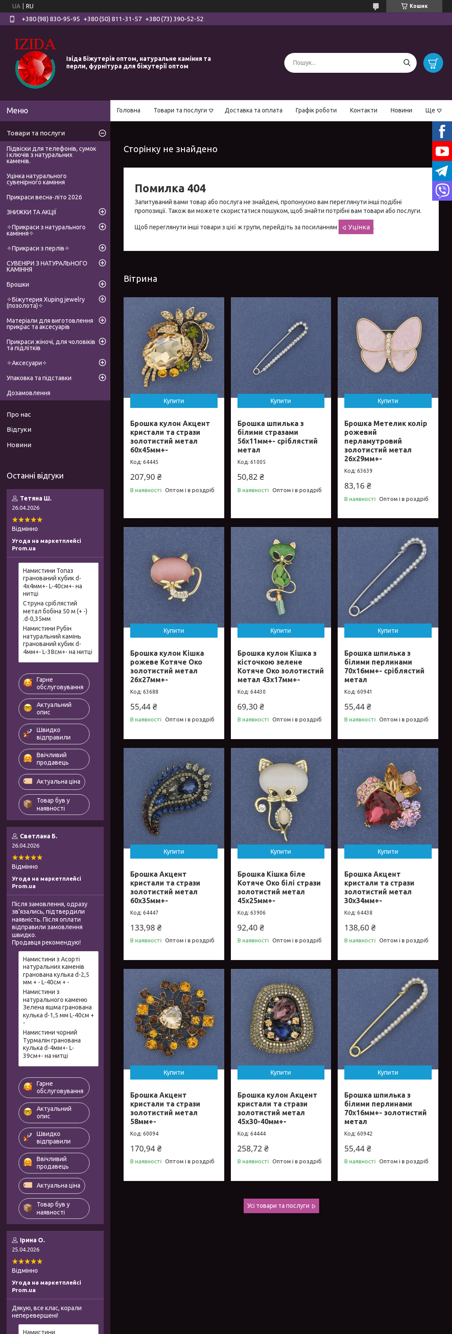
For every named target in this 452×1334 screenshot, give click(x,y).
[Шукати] (407, 63)
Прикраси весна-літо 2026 (44, 197)
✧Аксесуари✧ (27, 362)
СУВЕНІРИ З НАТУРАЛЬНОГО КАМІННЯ (47, 266)
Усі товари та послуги (278, 1205)
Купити (174, 400)
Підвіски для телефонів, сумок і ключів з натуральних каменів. (51, 154)
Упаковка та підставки (39, 377)
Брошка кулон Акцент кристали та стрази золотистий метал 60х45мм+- (170, 436)
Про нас (19, 414)
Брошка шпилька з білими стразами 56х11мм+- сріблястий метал (277, 436)
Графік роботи (316, 110)
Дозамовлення (28, 392)
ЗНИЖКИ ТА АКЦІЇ (31, 212)
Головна (128, 110)
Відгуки (19, 429)
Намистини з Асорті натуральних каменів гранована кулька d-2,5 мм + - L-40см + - (56, 971)
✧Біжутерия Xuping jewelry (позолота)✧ (46, 302)
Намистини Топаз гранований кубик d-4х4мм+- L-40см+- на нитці (52, 582)
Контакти (363, 110)
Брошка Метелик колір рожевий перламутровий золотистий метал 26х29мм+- (385, 441)
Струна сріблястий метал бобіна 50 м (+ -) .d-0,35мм (55, 611)
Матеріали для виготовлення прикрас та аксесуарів (50, 323)
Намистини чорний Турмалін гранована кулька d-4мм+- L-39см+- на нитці (52, 1044)
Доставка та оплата (253, 110)
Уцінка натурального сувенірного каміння (37, 179)
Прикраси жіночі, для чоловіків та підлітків (51, 344)
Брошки (18, 284)
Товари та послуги (180, 110)
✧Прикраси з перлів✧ (38, 248)
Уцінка (359, 227)
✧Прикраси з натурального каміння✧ (46, 230)
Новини (401, 110)
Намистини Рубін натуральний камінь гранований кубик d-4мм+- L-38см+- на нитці (57, 640)
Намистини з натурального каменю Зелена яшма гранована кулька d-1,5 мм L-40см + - (58, 1007)
